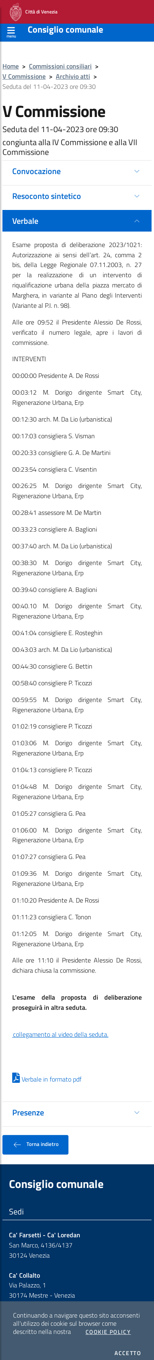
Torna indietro (35, 1138)
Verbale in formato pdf (46, 1072)
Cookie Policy (108, 1325)
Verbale (25, 214)
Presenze (28, 1105)
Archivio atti (73, 70)
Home (10, 59)
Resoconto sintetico (46, 189)
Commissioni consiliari (60, 59)
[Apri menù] (11, 25)
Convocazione (36, 164)
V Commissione (24, 70)
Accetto (127, 1346)
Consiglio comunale (65, 23)
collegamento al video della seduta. (60, 1028)
